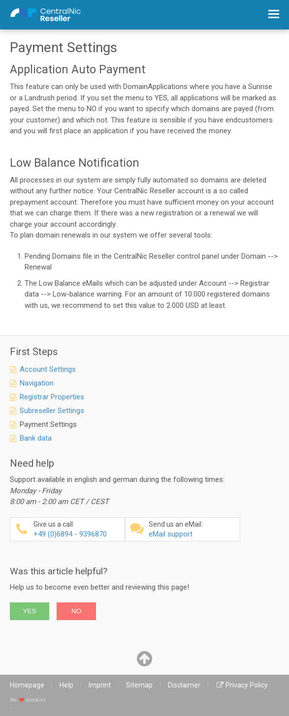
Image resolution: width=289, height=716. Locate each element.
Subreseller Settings (52, 410)
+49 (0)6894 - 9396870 (77, 529)
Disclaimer (184, 685)
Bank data (36, 438)
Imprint (100, 685)
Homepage (27, 685)
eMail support (193, 529)
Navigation (37, 383)
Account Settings (48, 369)
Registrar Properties (52, 396)
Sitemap (139, 685)
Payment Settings (48, 424)
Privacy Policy (246, 685)
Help (66, 685)
